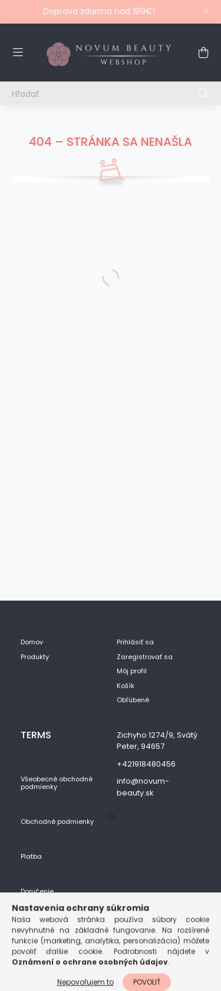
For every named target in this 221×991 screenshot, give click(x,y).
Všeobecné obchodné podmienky (57, 783)
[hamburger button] (17, 52)
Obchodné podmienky (57, 822)
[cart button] (203, 52)
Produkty (35, 657)
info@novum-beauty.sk (143, 786)
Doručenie (37, 891)
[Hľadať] (110, 93)
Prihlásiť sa (135, 642)
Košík (125, 686)
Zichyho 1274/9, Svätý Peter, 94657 (157, 740)
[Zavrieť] (206, 12)
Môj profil (132, 671)
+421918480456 (146, 764)
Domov (32, 642)
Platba (31, 856)
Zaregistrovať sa (145, 657)
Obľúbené (133, 700)
